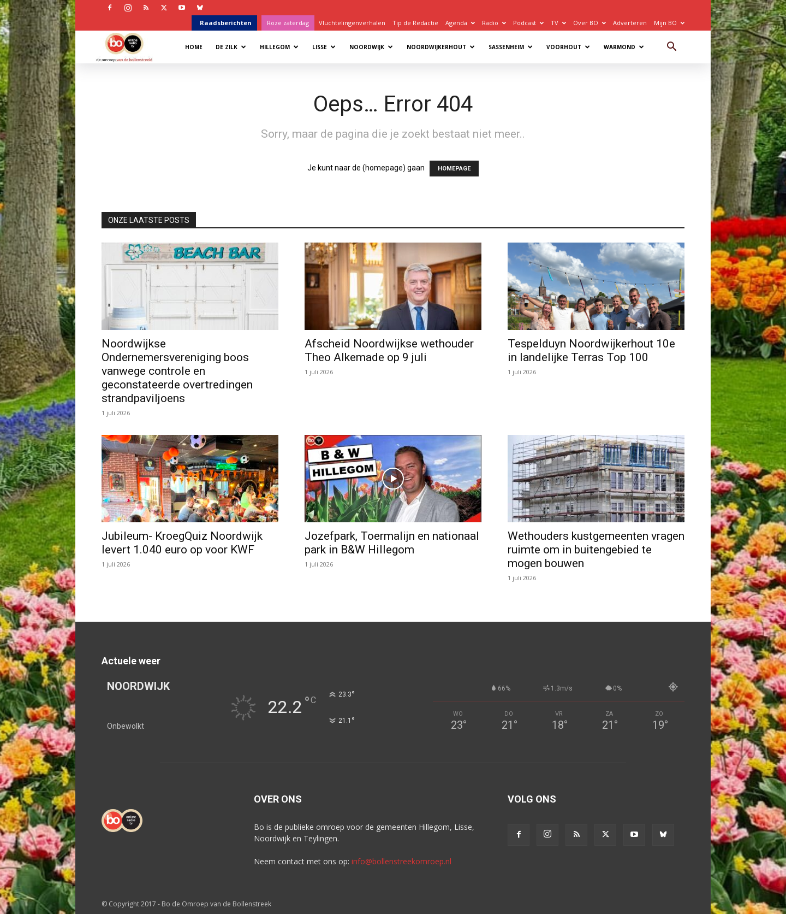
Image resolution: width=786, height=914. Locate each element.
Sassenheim (511, 47)
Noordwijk (371, 47)
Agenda (460, 23)
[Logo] (130, 47)
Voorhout (568, 47)
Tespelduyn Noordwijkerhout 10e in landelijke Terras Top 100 (591, 350)
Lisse (324, 47)
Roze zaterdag (288, 23)
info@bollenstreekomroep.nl (401, 861)
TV (558, 23)
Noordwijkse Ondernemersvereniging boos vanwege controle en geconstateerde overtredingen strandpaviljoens (177, 371)
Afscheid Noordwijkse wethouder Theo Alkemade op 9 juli (389, 350)
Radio (494, 23)
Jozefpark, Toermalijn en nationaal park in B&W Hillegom (392, 542)
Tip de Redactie (415, 23)
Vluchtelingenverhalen (352, 23)
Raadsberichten (226, 23)
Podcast (528, 23)
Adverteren (630, 23)
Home (194, 47)
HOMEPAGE (454, 168)
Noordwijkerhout (441, 47)
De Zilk (231, 47)
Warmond (624, 47)
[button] (671, 48)
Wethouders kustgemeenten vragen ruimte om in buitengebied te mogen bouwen (596, 549)
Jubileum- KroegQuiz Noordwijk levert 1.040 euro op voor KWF (182, 542)
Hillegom (279, 47)
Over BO (589, 23)
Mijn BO (669, 23)
